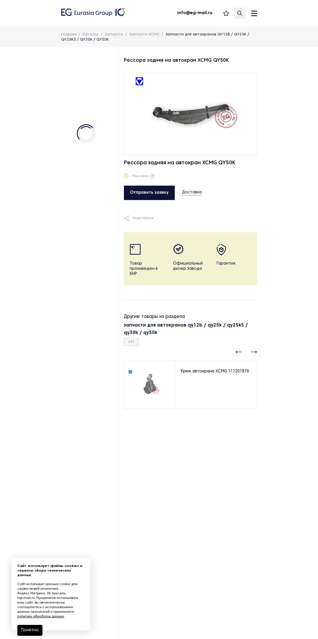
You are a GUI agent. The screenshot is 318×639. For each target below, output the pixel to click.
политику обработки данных (40, 616)
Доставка (192, 192)
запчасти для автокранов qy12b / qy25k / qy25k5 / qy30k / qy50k (186, 329)
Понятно (30, 630)
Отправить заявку (149, 193)
